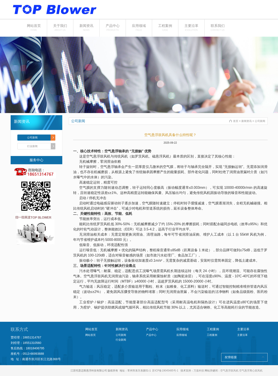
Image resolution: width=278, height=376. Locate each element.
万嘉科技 (199, 370)
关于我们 (60, 27)
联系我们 (218, 27)
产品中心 (113, 27)
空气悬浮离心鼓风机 (251, 370)
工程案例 (165, 27)
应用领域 (139, 27)
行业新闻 (32, 146)
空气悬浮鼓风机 (229, 370)
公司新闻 (32, 137)
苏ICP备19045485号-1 (165, 370)
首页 (235, 121)
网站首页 (34, 27)
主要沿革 (191, 27)
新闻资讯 (86, 27)
